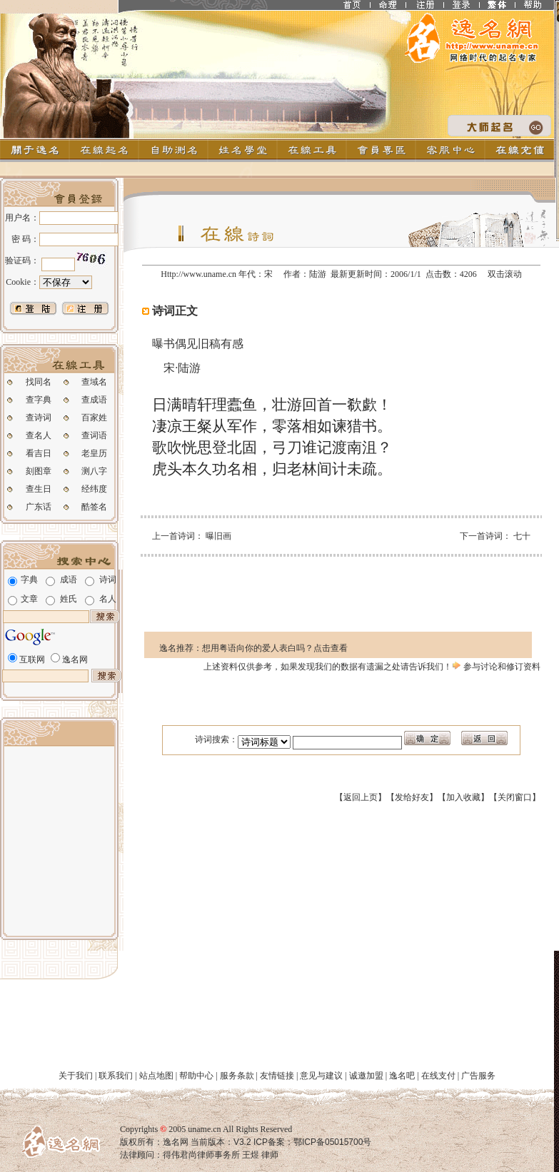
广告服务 (478, 1076)
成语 (68, 580)
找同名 (38, 382)
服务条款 (237, 1076)
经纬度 (94, 489)
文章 (29, 599)
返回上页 (360, 797)
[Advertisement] (59, 839)
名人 (107, 599)
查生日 (38, 489)
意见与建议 (321, 1076)
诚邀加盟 (366, 1076)
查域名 (94, 382)
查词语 (94, 435)
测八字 (94, 471)
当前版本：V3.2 (221, 1142)
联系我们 (116, 1076)
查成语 (94, 400)
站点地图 (156, 1076)
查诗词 (38, 418)
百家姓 (94, 418)
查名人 (38, 435)
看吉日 (38, 453)
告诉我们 (426, 667)
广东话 (38, 507)
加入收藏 (463, 797)
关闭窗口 (515, 797)
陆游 (317, 274)
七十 (521, 536)
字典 (29, 580)
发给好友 (412, 797)
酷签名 (94, 507)
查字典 (38, 400)
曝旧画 (218, 536)
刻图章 (38, 471)
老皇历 (94, 453)
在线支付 (438, 1076)
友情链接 (277, 1076)
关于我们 (76, 1076)
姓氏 (68, 599)
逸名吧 (402, 1076)
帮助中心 (196, 1076)
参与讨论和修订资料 (496, 667)
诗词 (107, 580)
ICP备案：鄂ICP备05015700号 (311, 1142)
